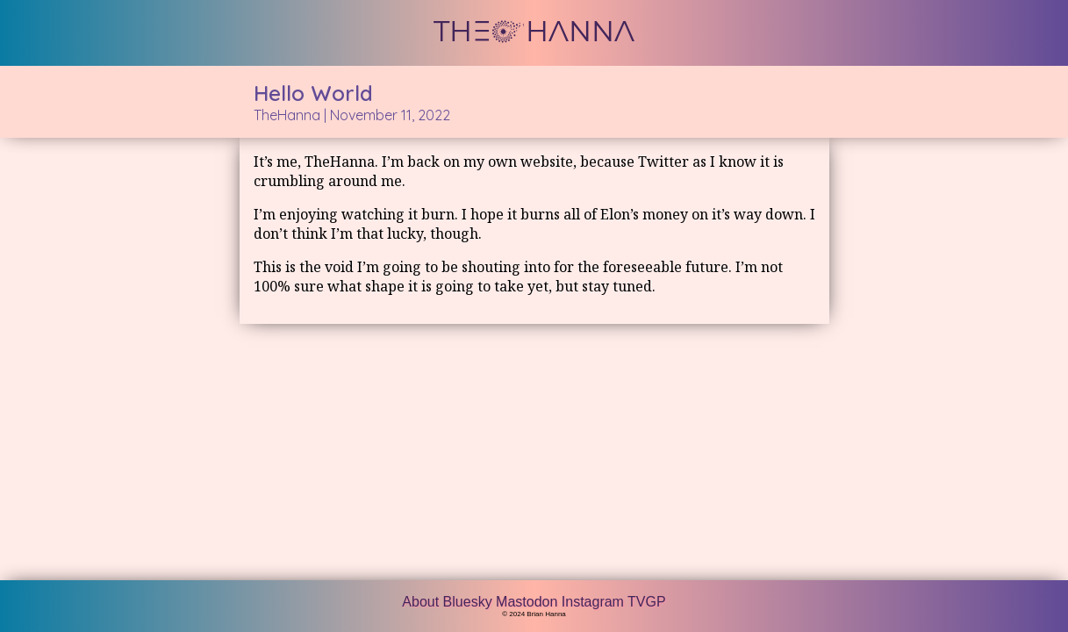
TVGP (646, 601)
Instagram (594, 601)
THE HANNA (534, 31)
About (422, 601)
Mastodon (529, 601)
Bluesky (469, 601)
